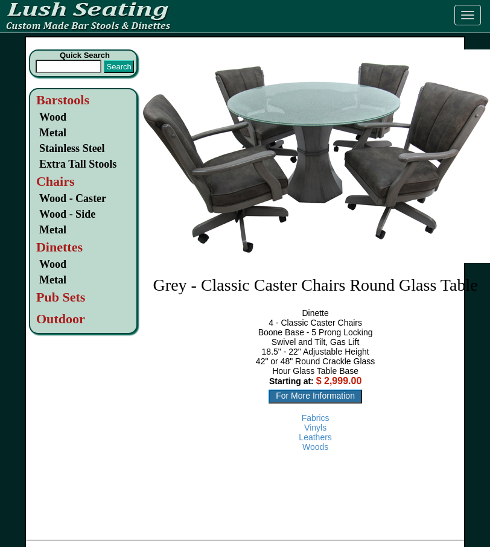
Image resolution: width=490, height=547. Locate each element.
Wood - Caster (72, 198)
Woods (315, 447)
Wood (52, 117)
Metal (52, 133)
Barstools (62, 99)
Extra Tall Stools (77, 164)
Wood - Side (67, 214)
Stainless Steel (72, 148)
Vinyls (315, 427)
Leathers (315, 437)
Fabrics (315, 418)
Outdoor (60, 318)
